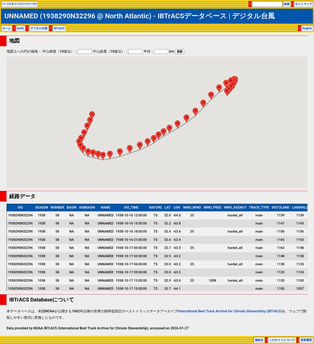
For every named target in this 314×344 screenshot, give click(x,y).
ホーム (6, 28)
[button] (227, 92)
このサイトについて (282, 340)
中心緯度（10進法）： (67, 51)
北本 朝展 (6, 3)
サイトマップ (303, 4)
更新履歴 (306, 340)
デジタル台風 (38, 28)
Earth (20, 28)
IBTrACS (59, 28)
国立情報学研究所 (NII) (25, 3)
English (307, 28)
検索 (287, 4)
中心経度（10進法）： (118, 51)
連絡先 (259, 340)
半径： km (158, 51)
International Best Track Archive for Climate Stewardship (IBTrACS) (229, 311)
